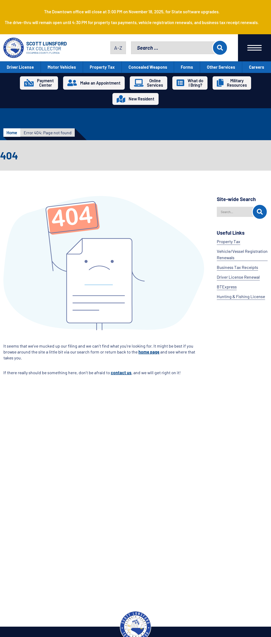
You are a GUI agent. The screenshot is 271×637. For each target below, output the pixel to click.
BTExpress (227, 286)
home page (148, 351)
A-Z (118, 48)
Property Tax (102, 67)
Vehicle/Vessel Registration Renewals (242, 254)
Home (12, 132)
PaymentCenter (45, 83)
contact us (121, 372)
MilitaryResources (237, 83)
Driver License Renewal (238, 276)
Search (220, 48)
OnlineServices (155, 83)
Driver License (20, 67)
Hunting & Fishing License (241, 296)
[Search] (260, 212)
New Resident (141, 98)
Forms (187, 67)
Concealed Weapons (148, 67)
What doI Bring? (195, 83)
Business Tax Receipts (237, 267)
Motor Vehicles (62, 67)
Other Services (221, 67)
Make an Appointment (100, 82)
